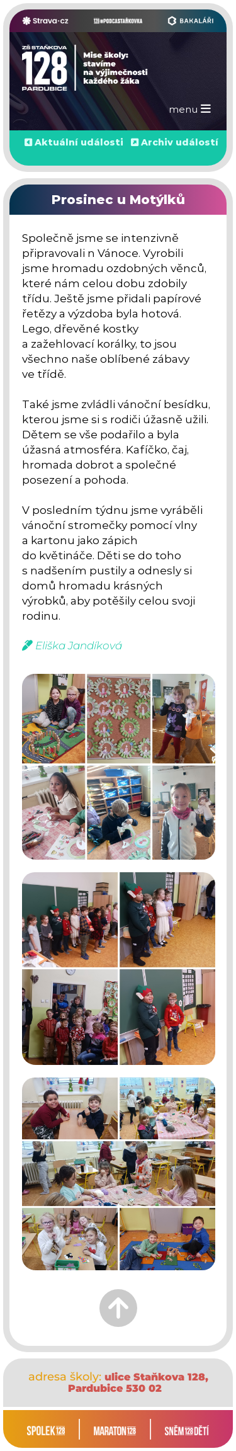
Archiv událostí (179, 142)
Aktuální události (79, 142)
